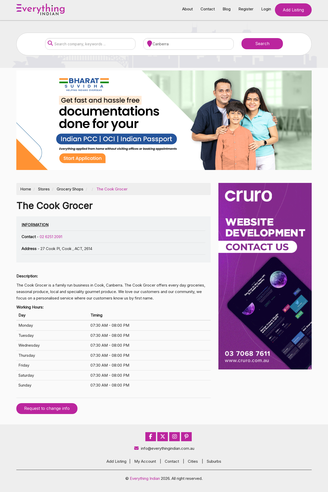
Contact (208, 8)
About (187, 8)
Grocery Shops (70, 189)
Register (245, 8)
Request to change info (47, 408)
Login (266, 8)
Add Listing (293, 9)
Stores (44, 189)
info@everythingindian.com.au (164, 448)
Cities (193, 461)
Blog (227, 8)
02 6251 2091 (51, 236)
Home (25, 189)
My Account (145, 461)
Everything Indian (145, 478)
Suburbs (214, 461)
